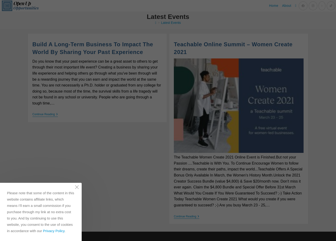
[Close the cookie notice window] (76, 187)
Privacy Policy (53, 231)
